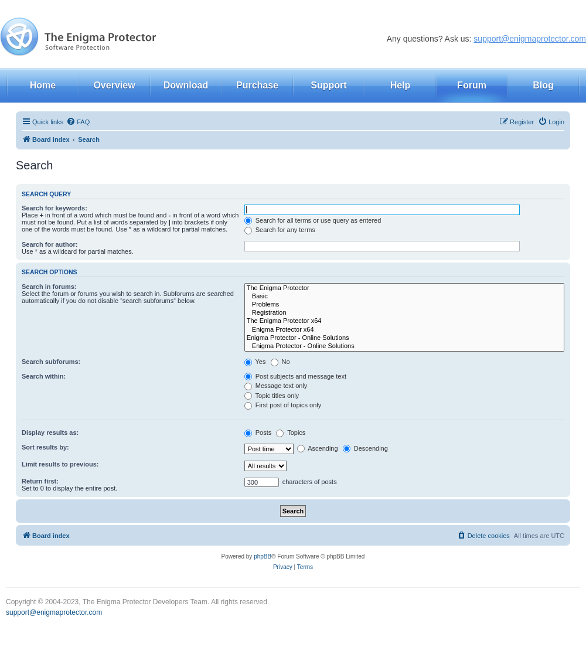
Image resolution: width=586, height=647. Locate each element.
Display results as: (50, 432)
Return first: (40, 481)
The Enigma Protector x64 (404, 321)
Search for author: (49, 244)
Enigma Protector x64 (404, 330)
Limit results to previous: (60, 464)
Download (185, 85)
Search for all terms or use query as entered (312, 220)
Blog (543, 85)
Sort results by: (45, 447)
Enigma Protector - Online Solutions (404, 338)
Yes (255, 361)
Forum (471, 85)
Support (328, 85)
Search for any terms (279, 229)
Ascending (317, 448)
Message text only (276, 385)
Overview (114, 85)
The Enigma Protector (404, 288)
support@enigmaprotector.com (529, 38)
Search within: (44, 376)
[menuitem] (78, 122)
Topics (290, 432)
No (280, 361)
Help (400, 85)
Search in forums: (49, 286)
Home (43, 85)
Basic (404, 296)
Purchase (257, 85)
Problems (404, 305)
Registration (404, 313)
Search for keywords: (54, 208)
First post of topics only (283, 404)
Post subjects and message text (295, 376)
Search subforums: (51, 361)
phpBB (262, 556)
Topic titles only (271, 395)
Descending (365, 448)
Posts (258, 432)
